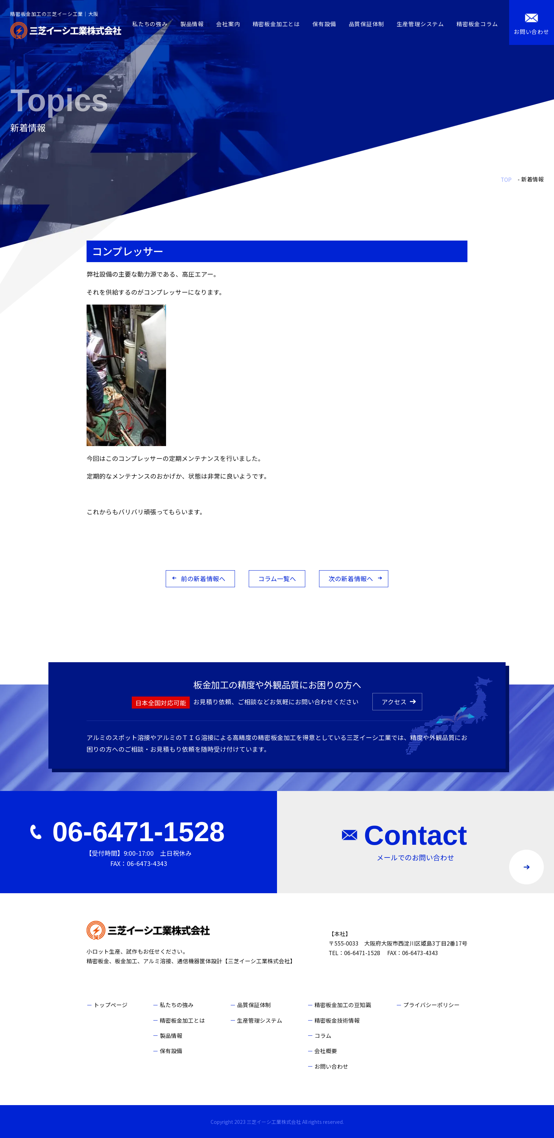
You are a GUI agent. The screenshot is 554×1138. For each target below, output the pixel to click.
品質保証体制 (366, 24)
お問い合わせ (331, 1066)
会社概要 (325, 1051)
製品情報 (192, 24)
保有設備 (324, 24)
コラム (322, 1036)
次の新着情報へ (351, 578)
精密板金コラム (477, 24)
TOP (506, 179)
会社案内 (228, 24)
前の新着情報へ (203, 578)
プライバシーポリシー (431, 1005)
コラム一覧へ (277, 578)
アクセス (394, 701)
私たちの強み (150, 24)
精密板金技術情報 (337, 1020)
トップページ (111, 1005)
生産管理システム (420, 24)
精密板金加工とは (276, 24)
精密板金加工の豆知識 (342, 1005)
